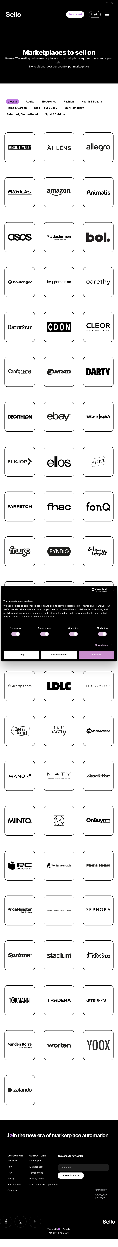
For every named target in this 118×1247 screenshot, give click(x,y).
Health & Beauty (91, 101)
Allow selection (59, 654)
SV (112, 3)
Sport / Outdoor (55, 114)
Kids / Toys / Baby (45, 107)
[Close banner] (113, 590)
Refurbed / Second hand (22, 114)
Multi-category (74, 107)
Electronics (49, 101)
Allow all (96, 654)
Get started (75, 14)
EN (107, 3)
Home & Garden (17, 107)
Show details (102, 645)
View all (12, 101)
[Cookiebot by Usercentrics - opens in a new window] (94, 590)
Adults (30, 101)
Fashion (69, 101)
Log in (94, 14)
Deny (21, 654)
